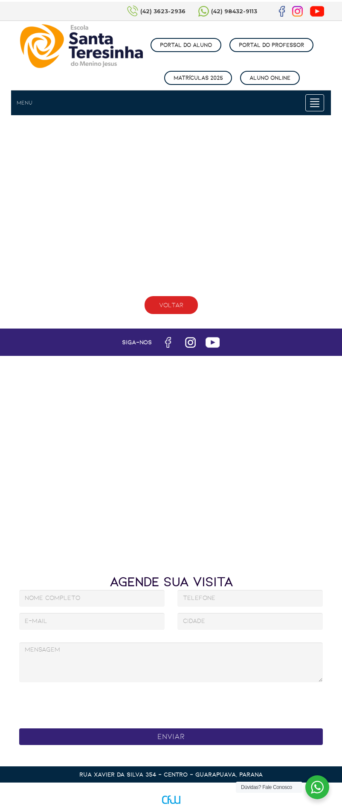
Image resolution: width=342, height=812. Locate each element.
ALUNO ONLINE (269, 78)
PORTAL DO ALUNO (186, 45)
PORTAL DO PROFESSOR (271, 45)
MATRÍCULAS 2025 (198, 78)
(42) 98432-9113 (234, 11)
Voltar (171, 305)
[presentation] (150, 703)
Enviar (171, 736)
